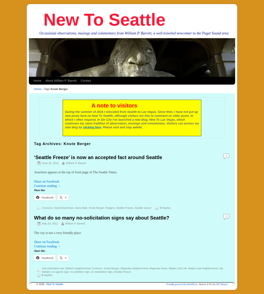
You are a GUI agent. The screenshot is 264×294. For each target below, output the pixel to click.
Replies (165, 207)
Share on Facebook (46, 181)
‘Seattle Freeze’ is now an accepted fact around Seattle (98, 157)
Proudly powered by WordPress (182, 284)
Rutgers (110, 207)
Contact (86, 80)
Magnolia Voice (158, 268)
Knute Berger (96, 207)
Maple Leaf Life (178, 268)
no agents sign (60, 271)
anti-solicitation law (53, 268)
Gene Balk (81, 207)
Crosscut (47, 207)
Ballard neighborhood (77, 268)
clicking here (92, 127)
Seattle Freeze (124, 207)
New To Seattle (104, 19)
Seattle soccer (143, 207)
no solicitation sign (101, 271)
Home (37, 80)
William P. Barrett (76, 163)
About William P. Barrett (61, 80)
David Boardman (63, 207)
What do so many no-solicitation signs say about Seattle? (101, 218)
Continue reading (47, 186)
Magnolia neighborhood (134, 268)
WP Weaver (222, 284)
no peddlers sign (80, 271)
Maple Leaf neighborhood (203, 268)
